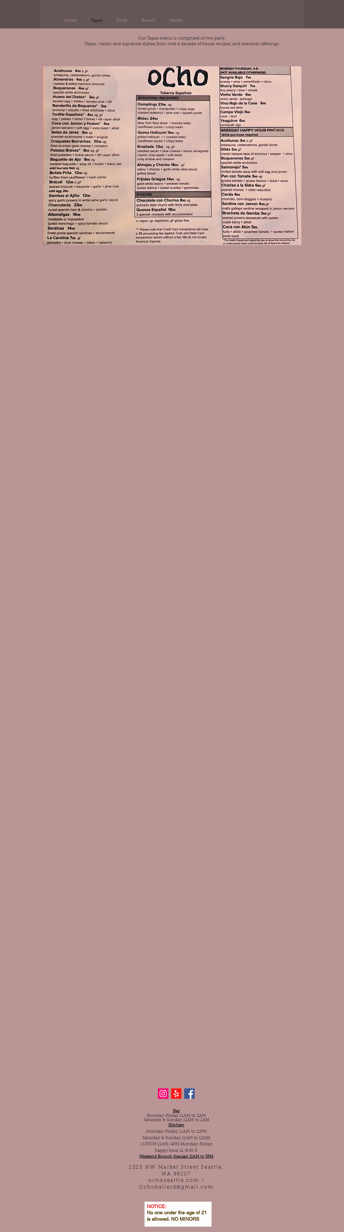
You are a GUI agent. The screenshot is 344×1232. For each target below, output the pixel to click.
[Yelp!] (176, 1093)
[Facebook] (189, 1093)
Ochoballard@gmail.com (176, 1187)
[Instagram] (163, 1093)
